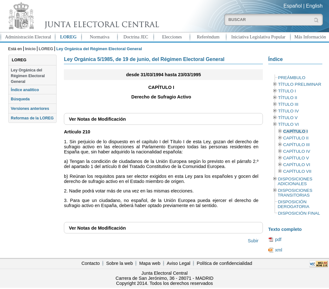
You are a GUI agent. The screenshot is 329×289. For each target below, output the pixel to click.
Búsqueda (20, 99)
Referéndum (208, 36)
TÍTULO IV (288, 111)
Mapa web (149, 263)
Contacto (90, 263)
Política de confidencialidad (224, 263)
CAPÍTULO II (296, 138)
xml (278, 249)
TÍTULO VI (288, 124)
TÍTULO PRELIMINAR (299, 84)
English (314, 6)
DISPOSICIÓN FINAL (299, 213)
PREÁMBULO (291, 77)
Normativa (100, 36)
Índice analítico (25, 90)
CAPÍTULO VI (296, 164)
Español (293, 6)
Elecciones (172, 36)
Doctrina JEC (135, 36)
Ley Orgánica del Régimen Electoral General (28, 76)
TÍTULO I (287, 91)
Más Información (310, 36)
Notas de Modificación (97, 119)
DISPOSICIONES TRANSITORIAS (295, 193)
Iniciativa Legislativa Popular (258, 36)
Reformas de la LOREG (32, 118)
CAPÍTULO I (295, 131)
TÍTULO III (288, 104)
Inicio (30, 48)
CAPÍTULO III (296, 144)
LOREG (68, 36)
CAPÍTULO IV (296, 151)
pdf (278, 239)
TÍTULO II (287, 97)
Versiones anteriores (30, 108)
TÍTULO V (288, 117)
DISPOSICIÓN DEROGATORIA (293, 204)
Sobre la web (119, 263)
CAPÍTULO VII (297, 171)
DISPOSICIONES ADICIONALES (295, 181)
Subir (253, 240)
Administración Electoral (28, 36)
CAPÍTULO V (296, 158)
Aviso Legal (178, 263)
